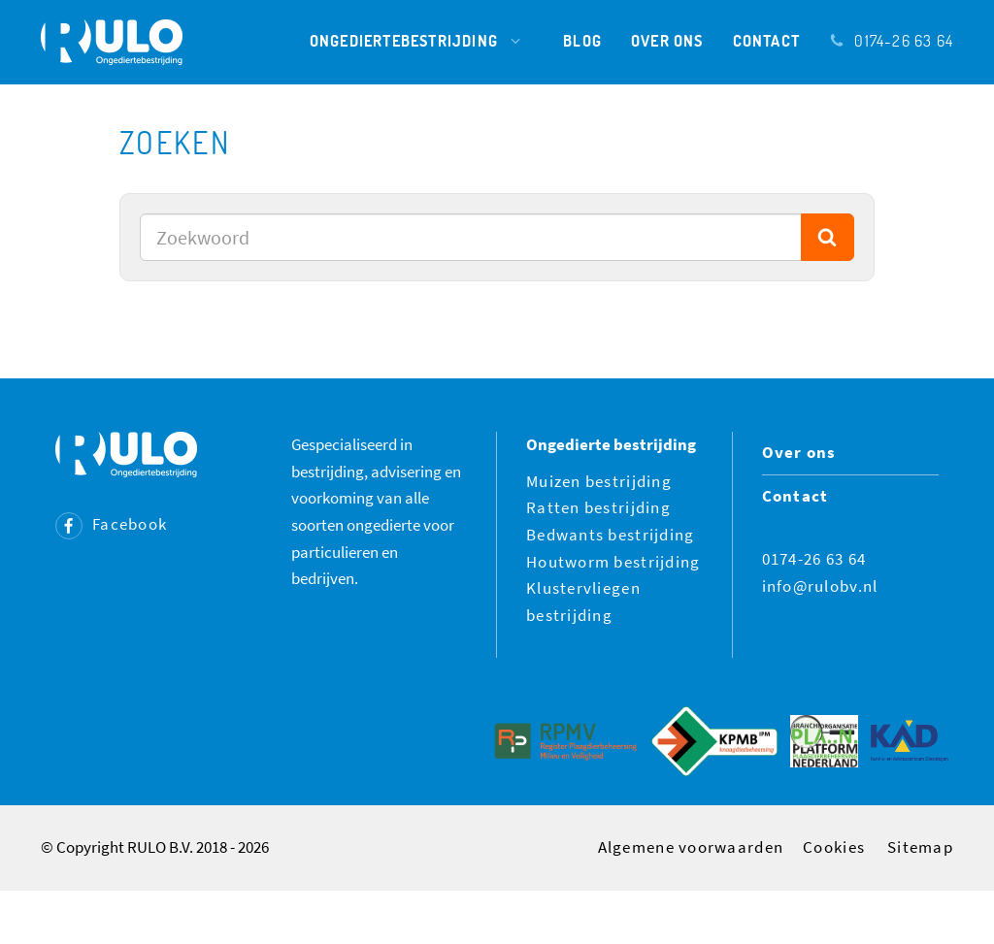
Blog (582, 40)
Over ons (667, 40)
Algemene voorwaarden (691, 847)
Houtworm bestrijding (613, 561)
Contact (766, 40)
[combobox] (471, 237)
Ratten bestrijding (598, 507)
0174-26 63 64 (891, 40)
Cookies (834, 847)
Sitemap (920, 847)
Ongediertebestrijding (422, 40)
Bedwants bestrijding (610, 534)
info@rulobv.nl (820, 586)
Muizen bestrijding (599, 481)
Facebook (111, 524)
